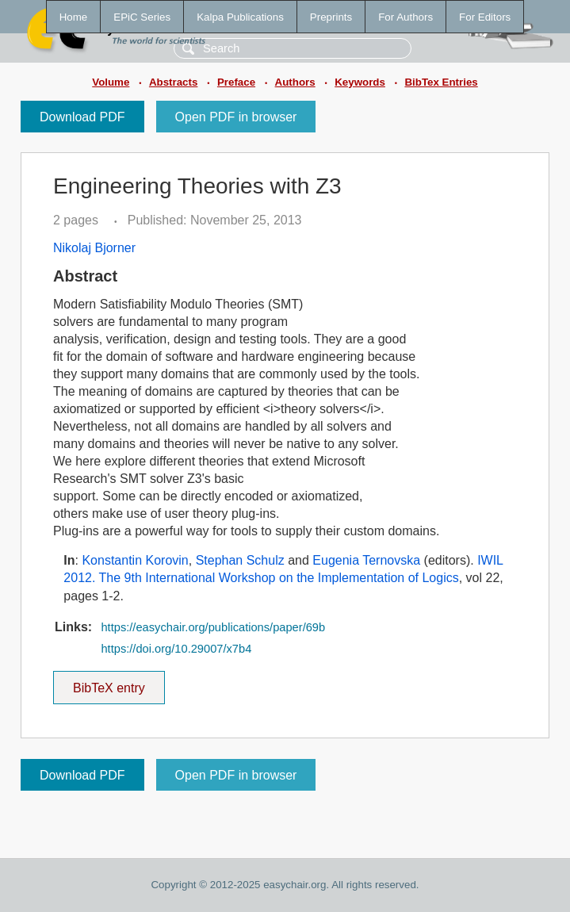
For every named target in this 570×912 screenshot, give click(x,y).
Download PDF (82, 117)
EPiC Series (141, 17)
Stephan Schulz (240, 560)
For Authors (405, 17)
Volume (110, 82)
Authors (295, 82)
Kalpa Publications (240, 17)
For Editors (485, 17)
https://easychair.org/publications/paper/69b (213, 627)
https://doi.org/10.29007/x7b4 (176, 648)
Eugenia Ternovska (366, 560)
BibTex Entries (440, 82)
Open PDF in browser (236, 117)
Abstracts (173, 82)
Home (73, 17)
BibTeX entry (108, 683)
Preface (236, 82)
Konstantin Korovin (135, 560)
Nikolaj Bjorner (94, 248)
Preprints (331, 17)
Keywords (360, 82)
